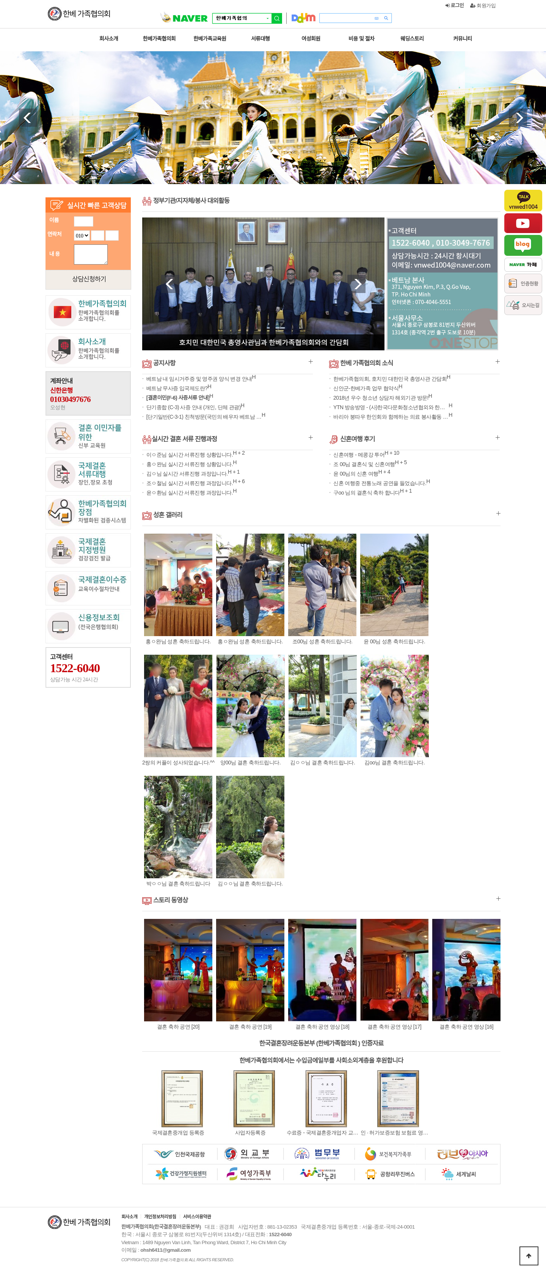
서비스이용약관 (197, 1216)
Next (518, 118)
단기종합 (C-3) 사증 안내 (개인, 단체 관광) (192, 407)
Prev (28, 118)
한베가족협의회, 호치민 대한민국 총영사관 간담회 (389, 379)
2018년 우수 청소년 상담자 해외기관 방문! (380, 398)
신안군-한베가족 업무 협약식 (365, 388)
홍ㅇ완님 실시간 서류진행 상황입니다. (189, 464)
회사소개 (129, 1216)
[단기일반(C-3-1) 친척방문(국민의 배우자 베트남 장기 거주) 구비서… (203, 417)
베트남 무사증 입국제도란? (176, 388)
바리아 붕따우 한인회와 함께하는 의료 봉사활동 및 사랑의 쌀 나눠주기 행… (390, 417)
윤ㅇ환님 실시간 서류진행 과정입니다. (189, 493)
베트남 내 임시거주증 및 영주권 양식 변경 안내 (198, 379)
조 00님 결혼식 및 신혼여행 (363, 464)
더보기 (311, 361)
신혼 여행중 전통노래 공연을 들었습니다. (379, 483)
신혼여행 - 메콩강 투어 (358, 455)
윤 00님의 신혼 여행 (355, 474)
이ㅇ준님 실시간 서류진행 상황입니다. (189, 455)
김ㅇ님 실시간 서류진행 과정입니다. (186, 474)
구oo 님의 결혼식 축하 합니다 (366, 493)
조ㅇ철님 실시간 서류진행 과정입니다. (189, 483)
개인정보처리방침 (160, 1216)
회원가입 (483, 5)
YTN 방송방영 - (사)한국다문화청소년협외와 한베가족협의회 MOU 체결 (390, 407)
